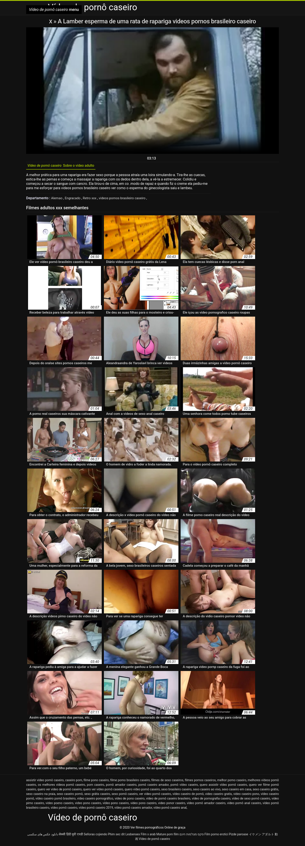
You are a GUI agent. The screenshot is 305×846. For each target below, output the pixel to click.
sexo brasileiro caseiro (176, 791)
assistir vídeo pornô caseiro (45, 781)
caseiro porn (73, 781)
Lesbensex (132, 835)
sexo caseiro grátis (265, 791)
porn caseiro (95, 786)
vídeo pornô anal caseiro (244, 804)
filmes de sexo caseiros (167, 781)
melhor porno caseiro (231, 781)
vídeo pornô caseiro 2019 (96, 809)
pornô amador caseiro (121, 786)
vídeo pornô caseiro (64, 809)
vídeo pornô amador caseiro (206, 804)
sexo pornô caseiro (125, 795)
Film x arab (148, 835)
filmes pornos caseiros (200, 781)
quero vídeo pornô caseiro (142, 791)
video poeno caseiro (59, 804)
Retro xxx (92, 199)
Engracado (74, 199)
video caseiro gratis (218, 795)
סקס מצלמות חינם (192, 835)
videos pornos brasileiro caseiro (126, 199)
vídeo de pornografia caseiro (211, 800)
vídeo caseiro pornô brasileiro (56, 800)
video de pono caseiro (129, 800)
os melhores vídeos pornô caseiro (61, 786)
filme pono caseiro (96, 781)
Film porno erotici (216, 835)
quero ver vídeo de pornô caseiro (59, 791)
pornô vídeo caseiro (184, 786)
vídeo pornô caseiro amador (133, 809)
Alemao (57, 199)
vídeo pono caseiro (116, 804)
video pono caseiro (88, 804)
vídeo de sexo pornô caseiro (251, 800)
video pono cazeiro (143, 804)
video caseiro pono (246, 795)
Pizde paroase (238, 835)
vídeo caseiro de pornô (188, 795)
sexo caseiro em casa (236, 791)
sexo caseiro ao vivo (206, 791)
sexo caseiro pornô (70, 795)
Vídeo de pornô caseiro (154, 840)
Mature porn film (167, 835)
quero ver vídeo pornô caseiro (103, 791)
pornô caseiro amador (153, 786)
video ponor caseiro (171, 804)
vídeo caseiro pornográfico (95, 800)
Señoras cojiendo (95, 835)
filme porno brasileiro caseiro (130, 781)
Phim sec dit (116, 835)
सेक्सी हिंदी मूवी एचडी (71, 835)
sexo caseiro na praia (40, 795)
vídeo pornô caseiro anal (169, 809)
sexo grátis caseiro (97, 795)
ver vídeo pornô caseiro (155, 795)
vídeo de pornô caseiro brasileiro (168, 800)
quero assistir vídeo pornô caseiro (223, 786)
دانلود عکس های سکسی (42, 835)
